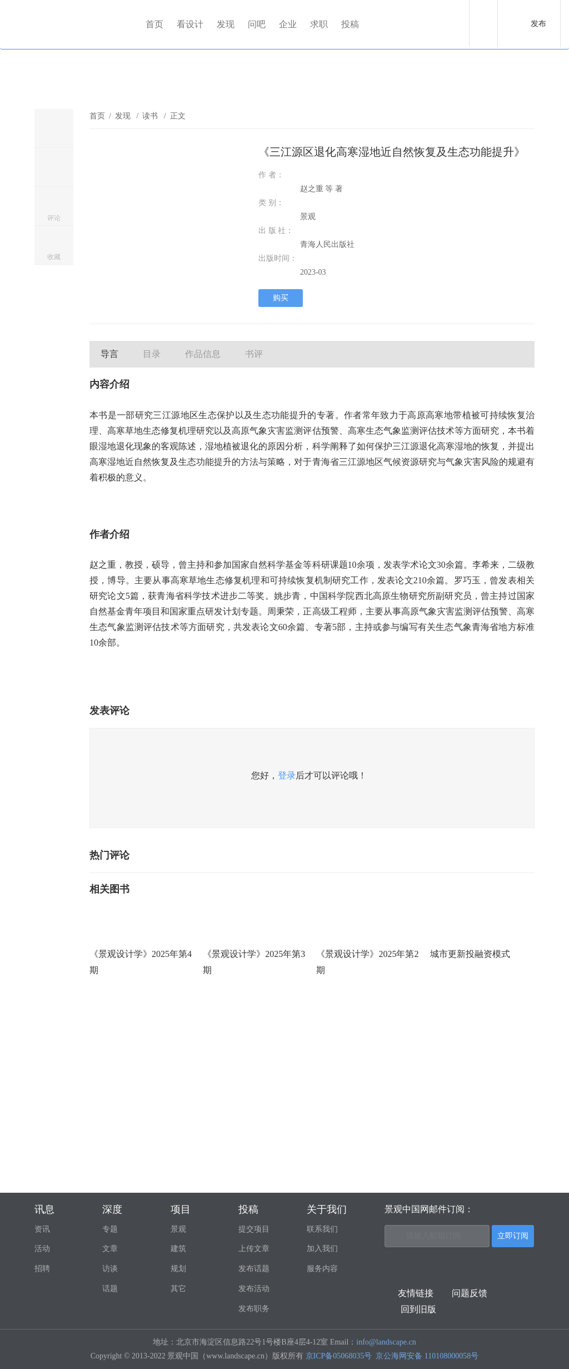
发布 (538, 23)
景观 (178, 1229)
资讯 (42, 1229)
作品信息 (203, 354)
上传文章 (253, 1248)
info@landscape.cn (386, 1342)
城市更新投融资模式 (470, 954)
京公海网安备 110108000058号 (427, 1356)
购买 (280, 298)
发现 (225, 24)
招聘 (42, 1268)
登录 (287, 775)
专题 (110, 1229)
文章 (110, 1248)
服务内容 (322, 1268)
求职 (319, 24)
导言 (109, 354)
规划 (178, 1268)
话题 (110, 1288)
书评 (254, 354)
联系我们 (322, 1229)
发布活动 (253, 1288)
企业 (288, 24)
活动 (42, 1248)
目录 (152, 354)
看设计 (190, 24)
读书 (151, 116)
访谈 (110, 1268)
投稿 (350, 24)
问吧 (257, 24)
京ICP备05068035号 (339, 1356)
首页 (154, 24)
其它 (178, 1288)
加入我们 (322, 1248)
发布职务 (253, 1308)
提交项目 (253, 1229)
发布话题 (253, 1268)
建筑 (178, 1248)
